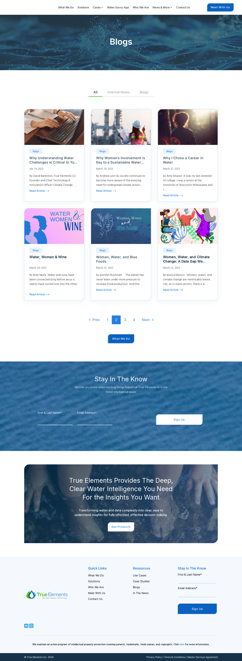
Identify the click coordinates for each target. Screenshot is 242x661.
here (181, 644)
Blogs (144, 92)
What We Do (66, 7)
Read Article (37, 190)
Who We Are (141, 7)
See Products (121, 526)
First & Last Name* (50, 412)
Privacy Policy (154, 657)
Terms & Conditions (174, 657)
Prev (93, 319)
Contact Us (183, 7)
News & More (161, 7)
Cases (97, 7)
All (95, 92)
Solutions (83, 7)
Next (148, 319)
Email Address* (87, 412)
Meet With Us (220, 7)
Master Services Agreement (202, 657)
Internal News (119, 92)
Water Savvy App (118, 7)
